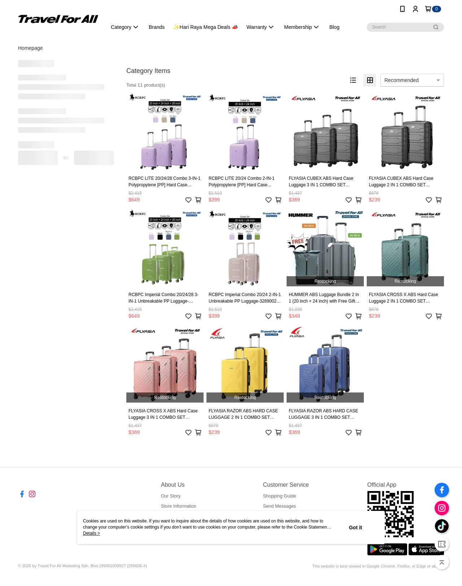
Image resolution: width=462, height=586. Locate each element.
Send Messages (279, 506)
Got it (355, 527)
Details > (91, 533)
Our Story (171, 496)
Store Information (178, 506)
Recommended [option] (401, 80)
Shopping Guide (279, 496)
